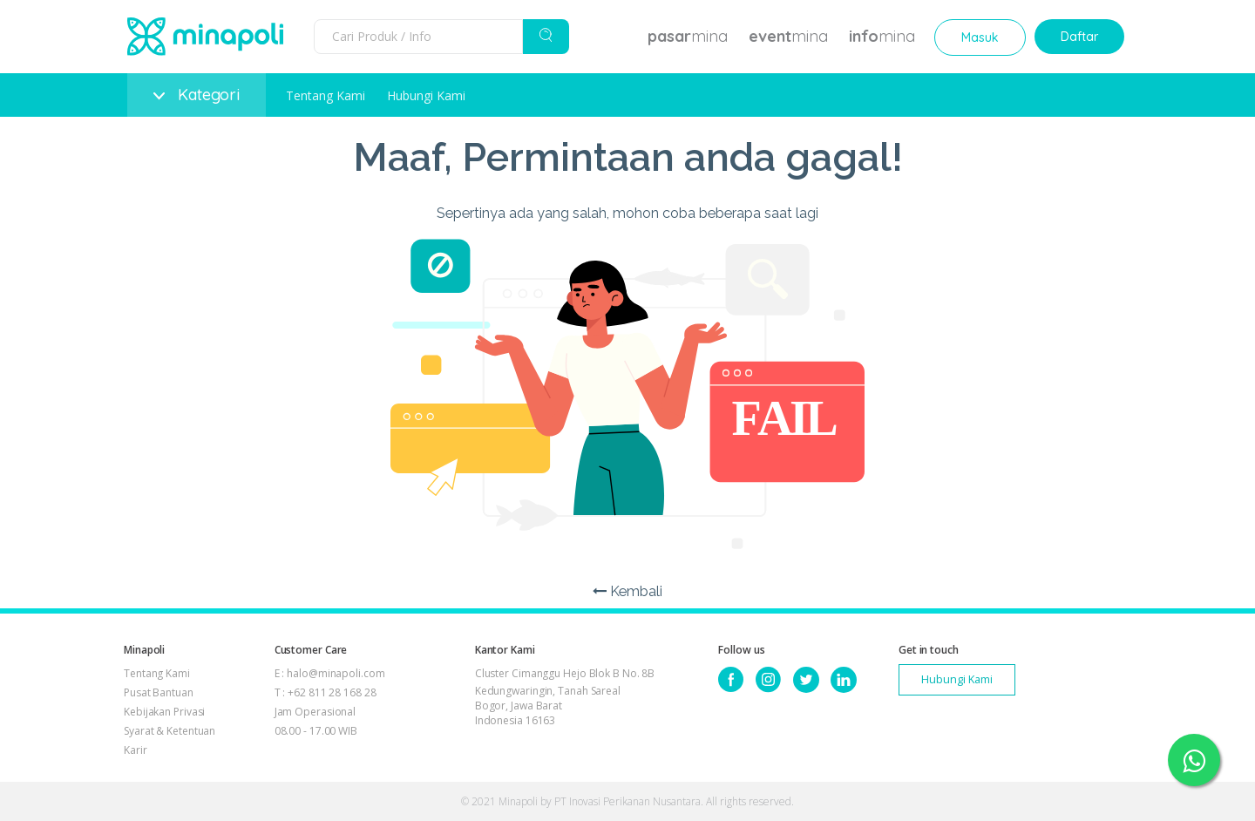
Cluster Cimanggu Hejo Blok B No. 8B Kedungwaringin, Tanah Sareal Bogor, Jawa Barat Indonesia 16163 (565, 697)
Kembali (627, 591)
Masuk (980, 37)
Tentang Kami (325, 95)
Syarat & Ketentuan (169, 730)
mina (688, 36)
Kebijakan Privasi (164, 711)
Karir (135, 750)
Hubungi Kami (426, 95)
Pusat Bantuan (158, 692)
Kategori (196, 95)
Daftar (1079, 36)
